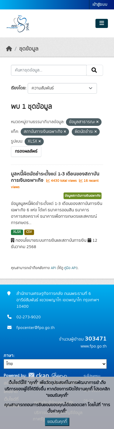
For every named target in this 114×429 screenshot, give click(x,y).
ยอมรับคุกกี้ (57, 422)
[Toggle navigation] (101, 23)
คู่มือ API (70, 268)
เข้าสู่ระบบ (99, 5)
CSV (29, 232)
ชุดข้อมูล (28, 49)
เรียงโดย (18, 88)
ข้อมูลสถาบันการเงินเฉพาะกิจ (82, 196)
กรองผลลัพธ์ (26, 151)
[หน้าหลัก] (9, 49)
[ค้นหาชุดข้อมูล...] (49, 70)
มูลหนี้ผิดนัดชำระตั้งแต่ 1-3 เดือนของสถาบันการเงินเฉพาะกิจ (55, 177)
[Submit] (94, 70)
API (53, 268)
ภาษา (8, 356)
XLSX (17, 232)
